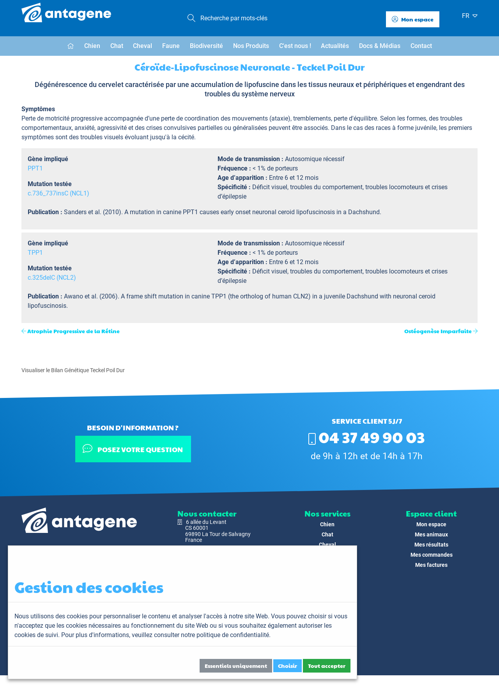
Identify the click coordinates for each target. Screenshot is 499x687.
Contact (421, 46)
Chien (92, 46)
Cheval (142, 46)
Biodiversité (206, 46)
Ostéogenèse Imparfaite (438, 331)
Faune (171, 46)
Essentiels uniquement (236, 665)
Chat (116, 46)
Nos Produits (251, 46)
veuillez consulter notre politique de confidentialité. (201, 635)
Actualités (335, 46)
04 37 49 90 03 (366, 436)
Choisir (287, 665)
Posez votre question (133, 449)
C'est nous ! (295, 46)
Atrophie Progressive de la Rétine (73, 331)
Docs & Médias (379, 46)
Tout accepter (326, 665)
